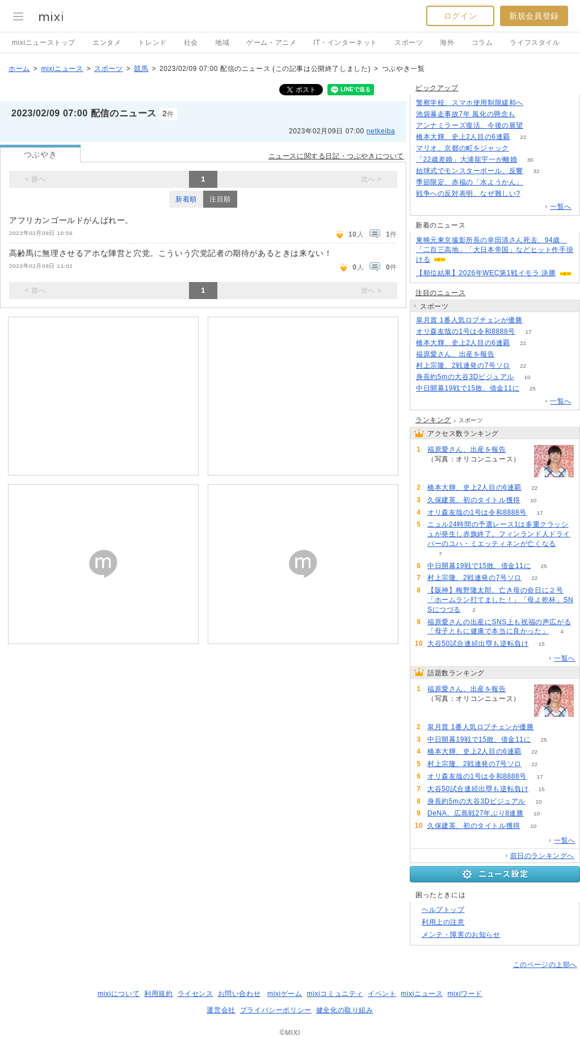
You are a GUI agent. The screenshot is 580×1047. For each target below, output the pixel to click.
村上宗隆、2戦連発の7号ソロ (463, 365)
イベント (382, 994)
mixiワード (464, 994)
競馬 (141, 69)
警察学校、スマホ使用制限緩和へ (469, 103)
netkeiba (381, 131)
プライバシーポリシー (276, 1010)
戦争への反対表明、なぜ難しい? (468, 193)
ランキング (433, 420)
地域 (222, 43)
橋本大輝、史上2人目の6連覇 (463, 137)
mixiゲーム (284, 994)
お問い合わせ (239, 994)
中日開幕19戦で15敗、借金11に (467, 388)
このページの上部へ (545, 965)
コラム (482, 43)
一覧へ (560, 207)
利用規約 (158, 994)
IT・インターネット (345, 43)
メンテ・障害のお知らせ (461, 935)
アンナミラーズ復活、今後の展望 (469, 125)
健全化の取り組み (344, 1010)
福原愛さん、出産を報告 (455, 354)
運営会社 (221, 1010)
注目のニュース (440, 293)
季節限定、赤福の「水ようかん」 (469, 182)
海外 (447, 43)
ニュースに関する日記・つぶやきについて (336, 156)
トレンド (152, 43)
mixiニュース (62, 69)
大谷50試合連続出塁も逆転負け (477, 643)
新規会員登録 (534, 15)
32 (536, 171)
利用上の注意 (443, 922)
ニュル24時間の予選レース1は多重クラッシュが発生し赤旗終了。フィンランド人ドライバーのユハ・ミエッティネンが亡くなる (498, 534)
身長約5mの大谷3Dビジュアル (465, 377)
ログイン (460, 15)
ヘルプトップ (443, 910)
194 (536, 126)
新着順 (186, 199)
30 (530, 160)
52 (522, 148)
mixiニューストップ (43, 43)
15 (542, 644)
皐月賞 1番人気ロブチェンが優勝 (469, 320)
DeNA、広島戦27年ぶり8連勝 (475, 813)
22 (523, 137)
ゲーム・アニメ (271, 43)
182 (528, 114)
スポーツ (408, 43)
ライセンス (195, 994)
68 (508, 354)
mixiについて (119, 994)
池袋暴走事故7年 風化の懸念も (465, 114)
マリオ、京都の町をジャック (462, 148)
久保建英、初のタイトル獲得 (473, 500)
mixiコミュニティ (335, 994)
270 (533, 194)
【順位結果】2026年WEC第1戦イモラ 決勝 (486, 273)
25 (532, 388)
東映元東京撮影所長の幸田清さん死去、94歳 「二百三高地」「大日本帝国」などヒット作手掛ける (494, 249)
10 (527, 377)
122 (536, 103)
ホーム (19, 69)
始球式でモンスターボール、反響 (469, 171)
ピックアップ (437, 88)
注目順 (220, 199)
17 (528, 332)
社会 (191, 43)
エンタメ (107, 43)
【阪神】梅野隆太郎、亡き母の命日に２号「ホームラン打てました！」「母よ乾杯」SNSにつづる (500, 599)
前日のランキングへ (542, 856)
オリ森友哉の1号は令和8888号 (465, 331)
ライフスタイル (535, 43)
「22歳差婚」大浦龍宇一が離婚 (466, 159)
